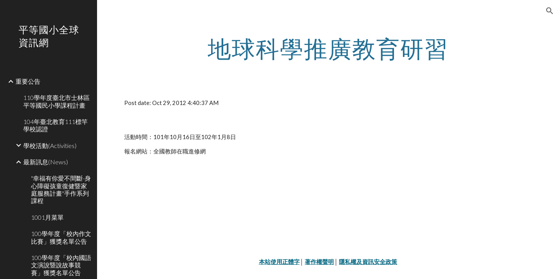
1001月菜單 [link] (47, 217)
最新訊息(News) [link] (45, 161)
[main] (328, 48)
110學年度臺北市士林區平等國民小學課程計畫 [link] (56, 101)
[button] (549, 11)
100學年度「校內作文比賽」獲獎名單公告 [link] (61, 237)
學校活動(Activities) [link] (49, 145)
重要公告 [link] (28, 81)
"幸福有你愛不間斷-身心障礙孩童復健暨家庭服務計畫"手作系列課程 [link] (61, 189)
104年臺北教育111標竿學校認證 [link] (55, 125)
